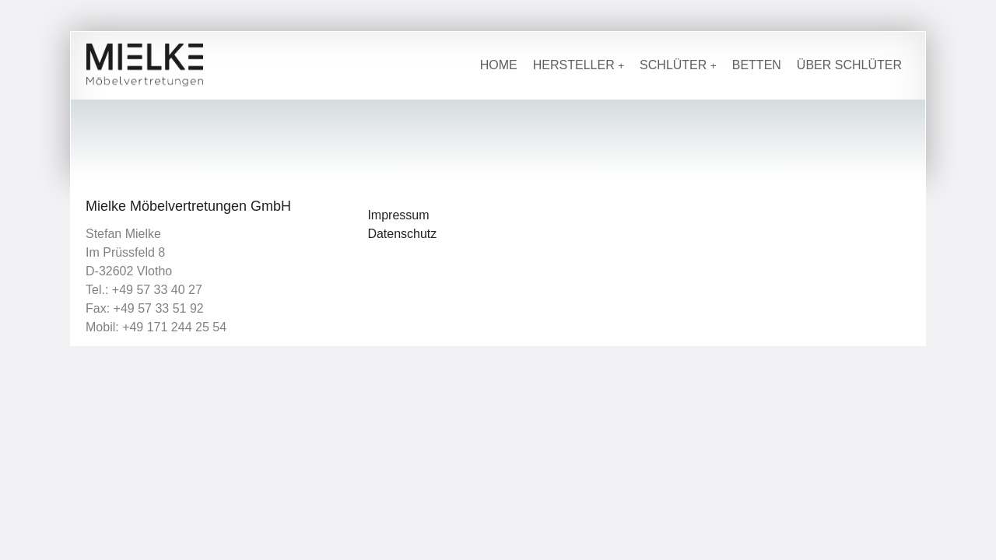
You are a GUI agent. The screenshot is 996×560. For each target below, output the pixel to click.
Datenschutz (402, 233)
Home (498, 65)
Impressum (398, 215)
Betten (756, 65)
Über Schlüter (849, 65)
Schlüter (678, 65)
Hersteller (578, 65)
